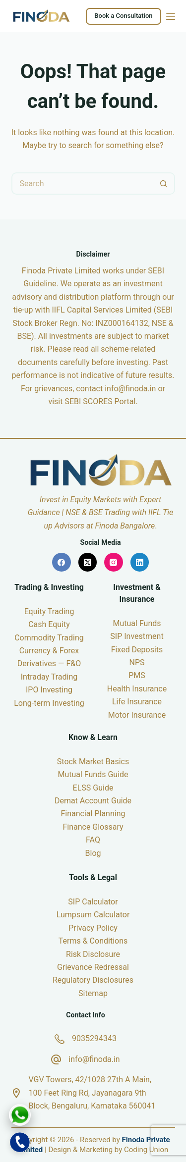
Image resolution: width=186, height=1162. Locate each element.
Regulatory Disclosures (93, 980)
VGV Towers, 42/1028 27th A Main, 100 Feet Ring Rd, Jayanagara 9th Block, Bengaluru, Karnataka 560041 (92, 1092)
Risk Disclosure (93, 954)
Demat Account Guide (93, 800)
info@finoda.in (130, 388)
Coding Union (146, 1149)
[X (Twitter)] (87, 562)
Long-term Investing (49, 703)
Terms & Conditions (93, 941)
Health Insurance (137, 688)
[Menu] (170, 16)
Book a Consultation (123, 15)
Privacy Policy (93, 928)
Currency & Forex (49, 650)
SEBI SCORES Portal (99, 401)
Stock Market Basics (93, 761)
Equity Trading (49, 611)
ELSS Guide (93, 787)
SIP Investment (136, 636)
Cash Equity (49, 624)
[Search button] (164, 183)
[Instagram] (113, 562)
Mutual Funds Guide (93, 774)
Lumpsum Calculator (93, 914)
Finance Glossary (92, 827)
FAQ (93, 840)
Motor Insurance (137, 715)
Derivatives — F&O (49, 663)
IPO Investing (49, 689)
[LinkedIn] (139, 562)
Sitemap (93, 993)
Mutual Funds (137, 623)
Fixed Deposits (137, 649)
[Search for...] (82, 183)
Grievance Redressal (93, 967)
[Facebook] (61, 562)
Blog (93, 853)
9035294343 (94, 1038)
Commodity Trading (49, 637)
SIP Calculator (93, 901)
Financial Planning (93, 813)
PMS (136, 675)
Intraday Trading (49, 677)
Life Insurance (137, 701)
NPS (136, 662)
